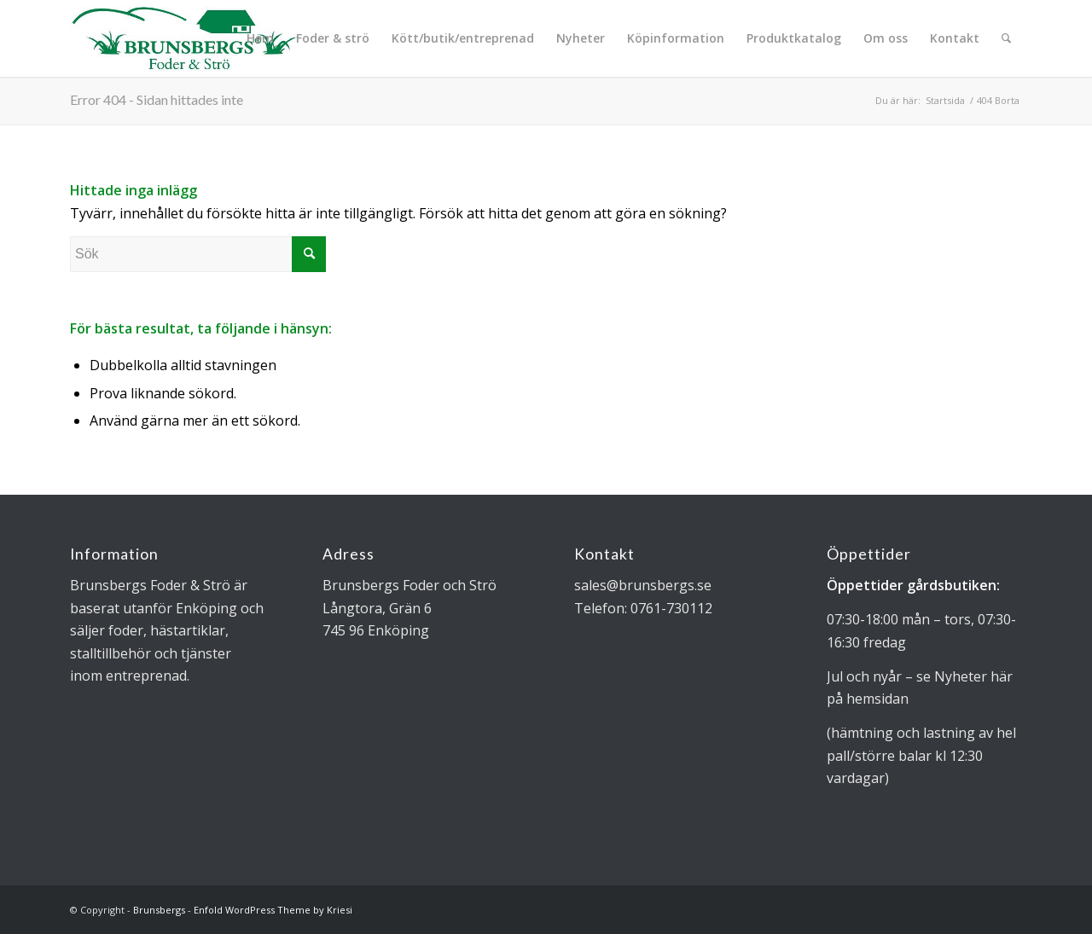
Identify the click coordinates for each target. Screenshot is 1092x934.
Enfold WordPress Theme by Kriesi (273, 909)
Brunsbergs (159, 909)
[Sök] (1006, 38)
